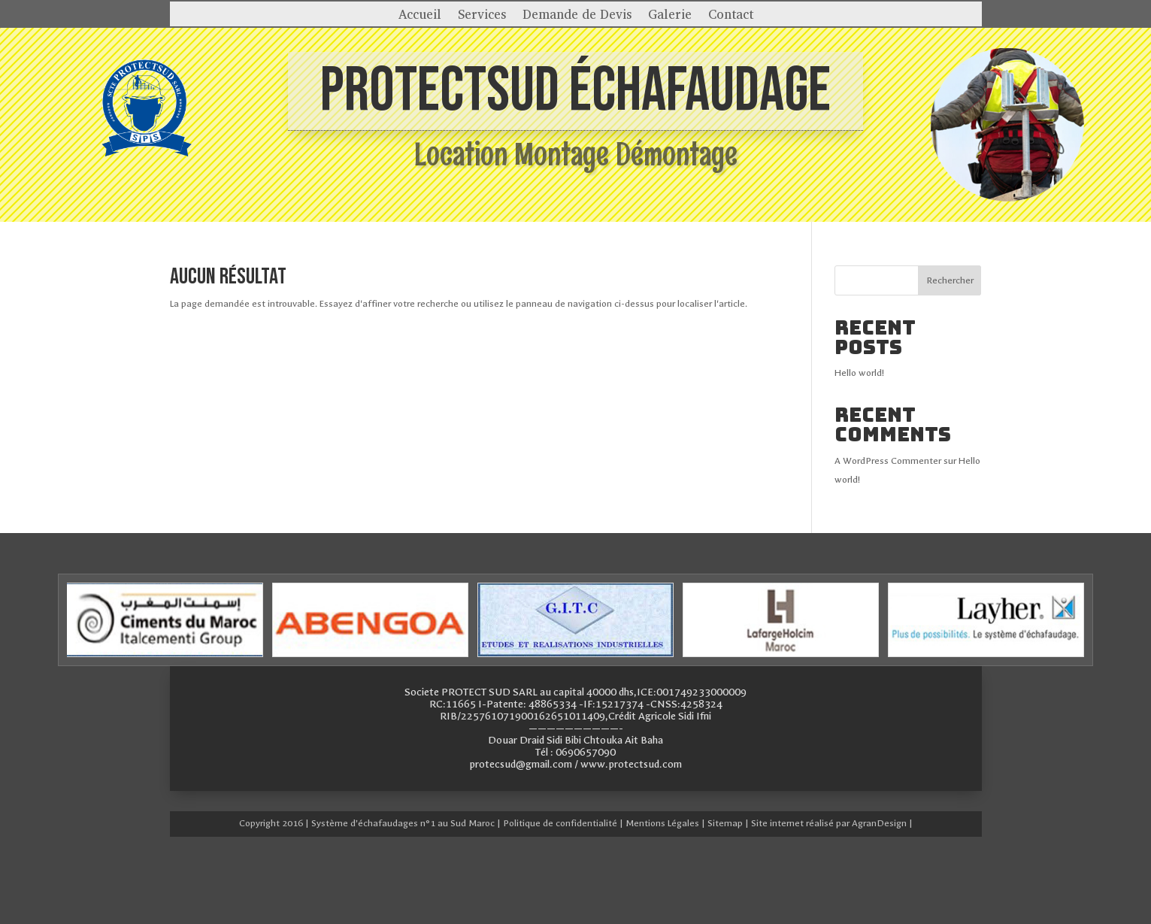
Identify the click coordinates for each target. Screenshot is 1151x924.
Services (482, 16)
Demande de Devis (577, 16)
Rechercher (950, 280)
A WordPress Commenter (887, 461)
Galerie (670, 16)
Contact (730, 16)
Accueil (419, 16)
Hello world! (859, 373)
